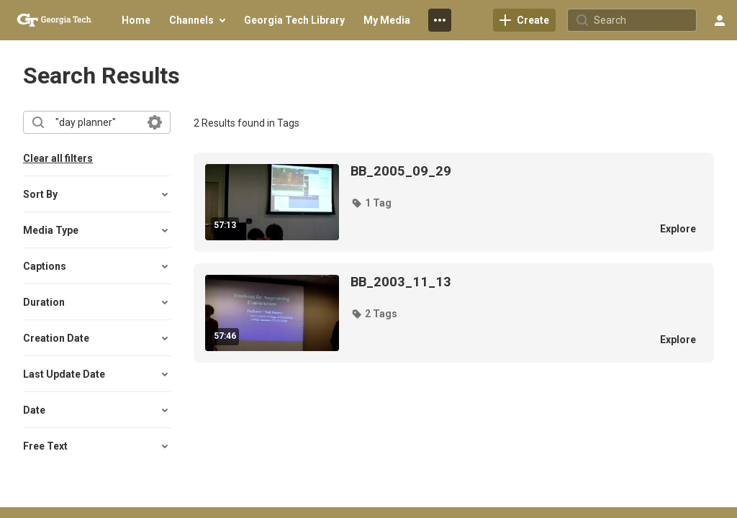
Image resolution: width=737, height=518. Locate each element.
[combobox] (96, 122)
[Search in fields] (155, 122)
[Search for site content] (643, 20)
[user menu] (719, 20)
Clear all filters (58, 158)
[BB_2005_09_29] (496, 171)
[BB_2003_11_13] (496, 282)
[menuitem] (136, 20)
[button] (97, 194)
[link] (524, 20)
